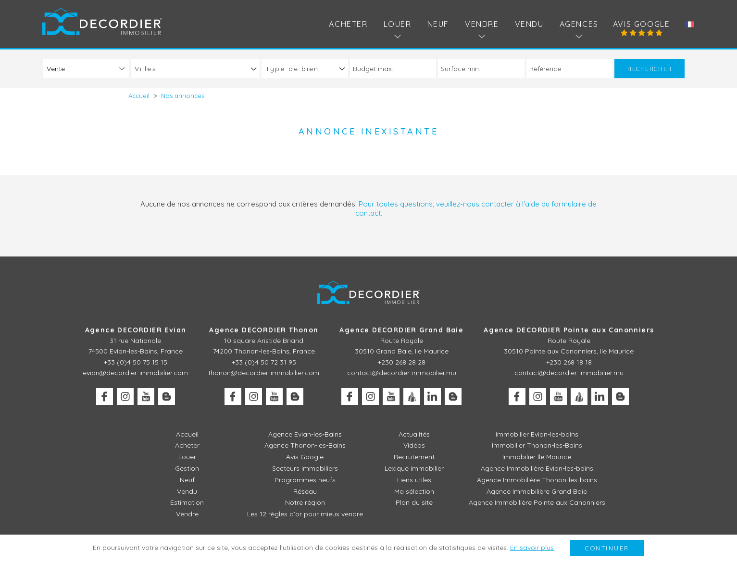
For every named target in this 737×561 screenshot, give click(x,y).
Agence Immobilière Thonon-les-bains (537, 480)
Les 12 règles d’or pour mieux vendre (305, 514)
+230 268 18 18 (569, 362)
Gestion (187, 468)
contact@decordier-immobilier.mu (401, 372)
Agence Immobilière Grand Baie (537, 491)
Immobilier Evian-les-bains (537, 434)
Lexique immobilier (414, 468)
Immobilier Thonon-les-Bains (537, 445)
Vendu (529, 24)
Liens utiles (414, 480)
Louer (187, 456)
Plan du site (414, 502)
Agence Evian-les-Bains (305, 434)
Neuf (438, 24)
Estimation (187, 502)
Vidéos (414, 445)
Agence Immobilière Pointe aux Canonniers (537, 502)
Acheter (348, 24)
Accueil (187, 434)
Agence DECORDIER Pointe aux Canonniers (569, 330)
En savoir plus (532, 547)
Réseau (305, 491)
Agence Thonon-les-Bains (305, 445)
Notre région (305, 502)
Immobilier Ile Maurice (536, 456)
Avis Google (641, 24)
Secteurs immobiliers (305, 468)
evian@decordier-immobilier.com (135, 372)
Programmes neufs (305, 480)
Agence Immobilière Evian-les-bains (537, 468)
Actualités (414, 434)
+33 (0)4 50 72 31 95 (264, 362)
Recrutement (414, 456)
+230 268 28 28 (401, 362)
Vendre (187, 514)
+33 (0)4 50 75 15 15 (135, 362)
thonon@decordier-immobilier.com (263, 372)
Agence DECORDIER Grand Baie (401, 330)
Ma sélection (414, 491)
